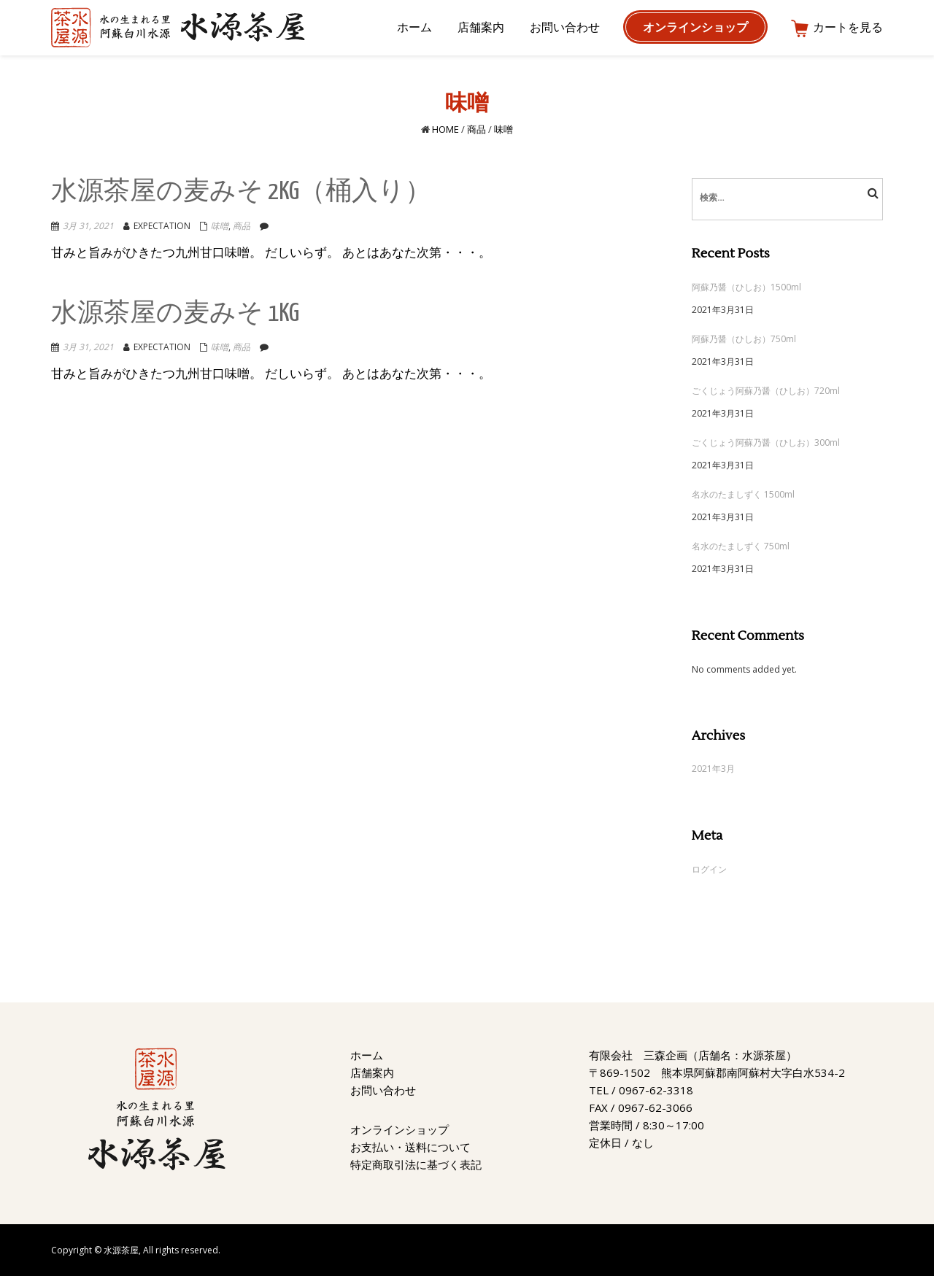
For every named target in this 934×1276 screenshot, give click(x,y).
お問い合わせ (383, 1090)
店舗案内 (372, 1072)
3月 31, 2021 (88, 226)
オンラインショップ (399, 1129)
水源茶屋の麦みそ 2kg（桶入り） (241, 192)
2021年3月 (713, 768)
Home (445, 129)
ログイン (709, 869)
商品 (476, 129)
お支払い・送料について (410, 1147)
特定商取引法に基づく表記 (416, 1164)
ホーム (366, 1055)
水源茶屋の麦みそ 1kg (175, 314)
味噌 (219, 226)
